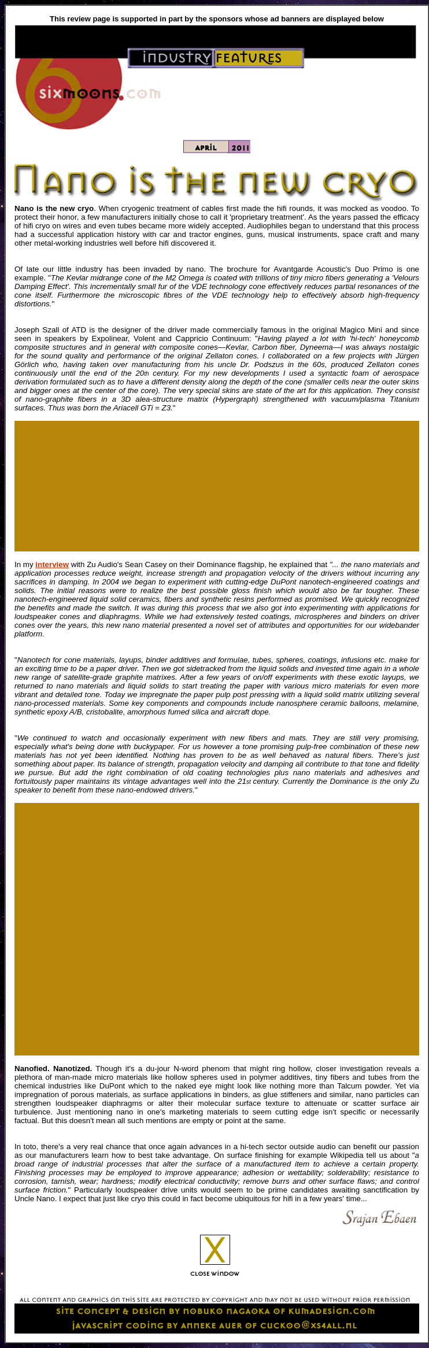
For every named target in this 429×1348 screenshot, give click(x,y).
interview (52, 564)
